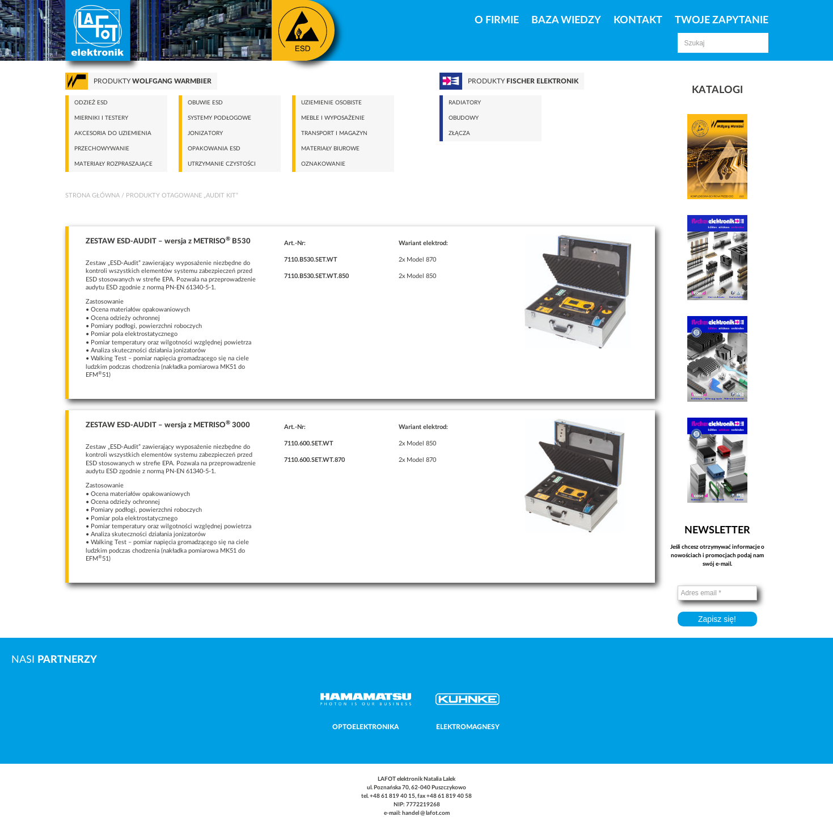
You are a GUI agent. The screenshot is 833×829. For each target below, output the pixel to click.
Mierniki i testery (101, 118)
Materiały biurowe (330, 149)
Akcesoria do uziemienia (112, 133)
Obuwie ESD (205, 103)
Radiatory (465, 103)
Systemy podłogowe (219, 118)
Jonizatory (205, 133)
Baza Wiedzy (566, 20)
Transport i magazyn (334, 133)
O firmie (497, 20)
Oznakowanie (323, 164)
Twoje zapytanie (721, 20)
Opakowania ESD (214, 149)
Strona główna (92, 195)
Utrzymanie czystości (222, 164)
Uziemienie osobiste (331, 103)
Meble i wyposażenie (333, 118)
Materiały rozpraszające (113, 164)
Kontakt (638, 20)
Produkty (153, 81)
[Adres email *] (717, 593)
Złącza (459, 133)
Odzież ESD (91, 103)
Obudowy (464, 118)
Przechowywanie (101, 149)
